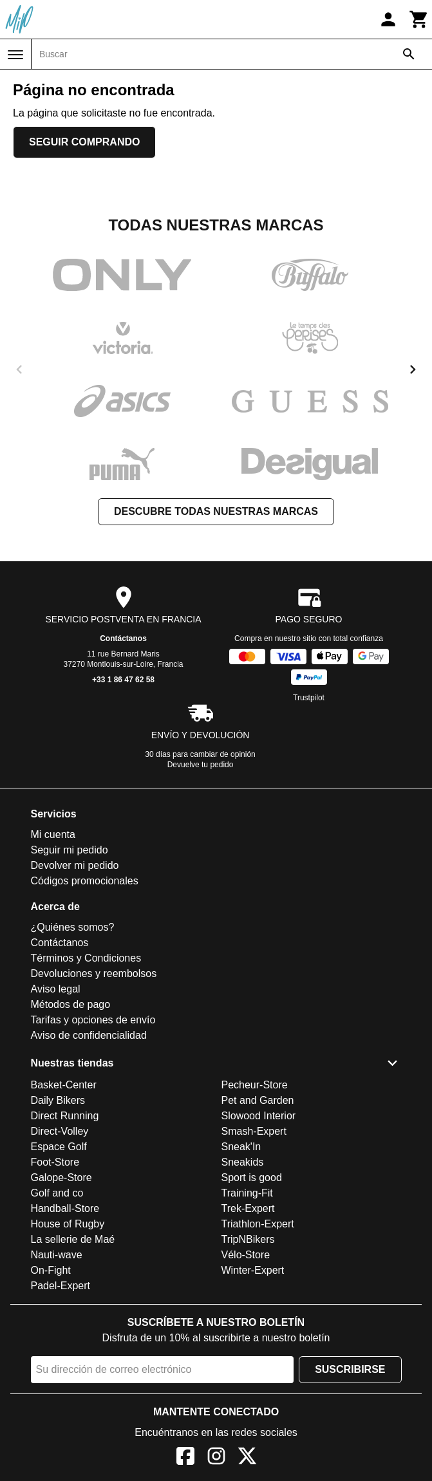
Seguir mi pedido (69, 849)
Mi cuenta (53, 834)
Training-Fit (247, 1193)
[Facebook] (185, 1458)
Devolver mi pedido (75, 865)
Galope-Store (61, 1177)
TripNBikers (248, 1239)
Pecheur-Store (254, 1084)
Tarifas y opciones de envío (93, 1019)
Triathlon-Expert (257, 1223)
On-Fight (51, 1270)
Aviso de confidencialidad (89, 1035)
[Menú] (15, 54)
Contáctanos (123, 638)
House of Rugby (68, 1223)
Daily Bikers (58, 1100)
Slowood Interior (258, 1115)
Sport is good (251, 1177)
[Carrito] (419, 19)
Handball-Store (65, 1208)
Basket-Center (64, 1084)
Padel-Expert (61, 1285)
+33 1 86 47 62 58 (123, 679)
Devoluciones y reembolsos (94, 973)
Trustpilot (308, 697)
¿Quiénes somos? (73, 927)
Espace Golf (59, 1146)
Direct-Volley (60, 1131)
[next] (413, 369)
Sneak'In (241, 1146)
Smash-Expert (253, 1131)
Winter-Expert (253, 1270)
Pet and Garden (257, 1100)
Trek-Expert (248, 1208)
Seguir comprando (84, 141)
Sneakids (242, 1162)
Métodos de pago (71, 1004)
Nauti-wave (56, 1254)
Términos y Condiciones (86, 958)
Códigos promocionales (84, 880)
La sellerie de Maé (73, 1239)
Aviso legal (55, 988)
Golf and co (57, 1193)
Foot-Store (55, 1162)
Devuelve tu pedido (200, 764)
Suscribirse (350, 1369)
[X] (247, 1458)
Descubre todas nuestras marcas (216, 511)
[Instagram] (216, 1458)
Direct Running (65, 1115)
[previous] (19, 369)
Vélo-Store (245, 1254)
